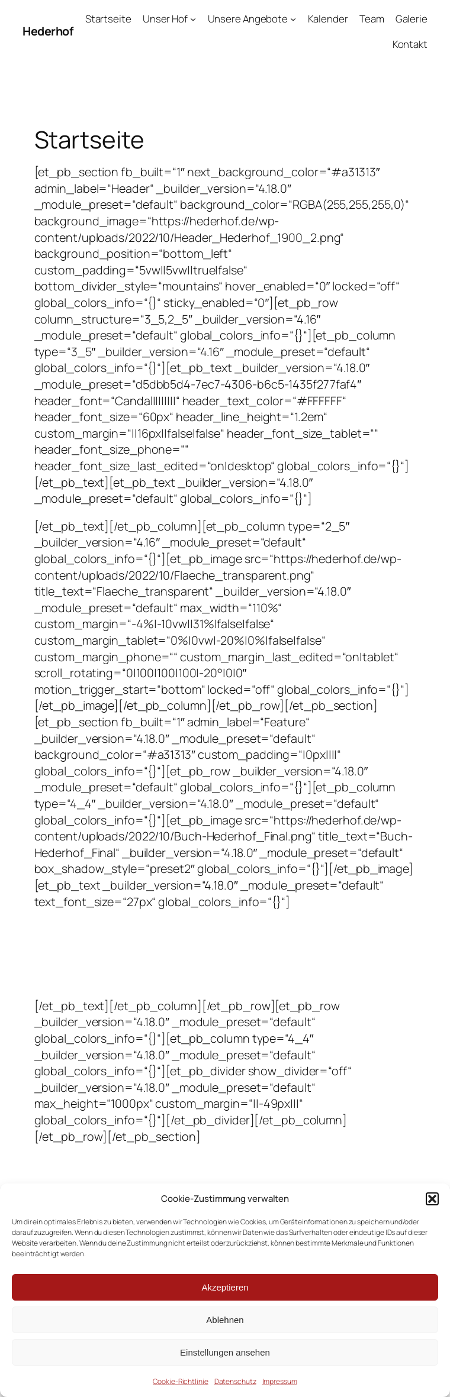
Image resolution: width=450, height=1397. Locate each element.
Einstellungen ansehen (225, 1352)
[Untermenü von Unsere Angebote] (293, 19)
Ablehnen (224, 1320)
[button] (432, 1199)
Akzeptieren (224, 1287)
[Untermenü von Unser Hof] (193, 19)
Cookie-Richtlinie (180, 1381)
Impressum (279, 1381)
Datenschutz (235, 1381)
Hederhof (47, 31)
